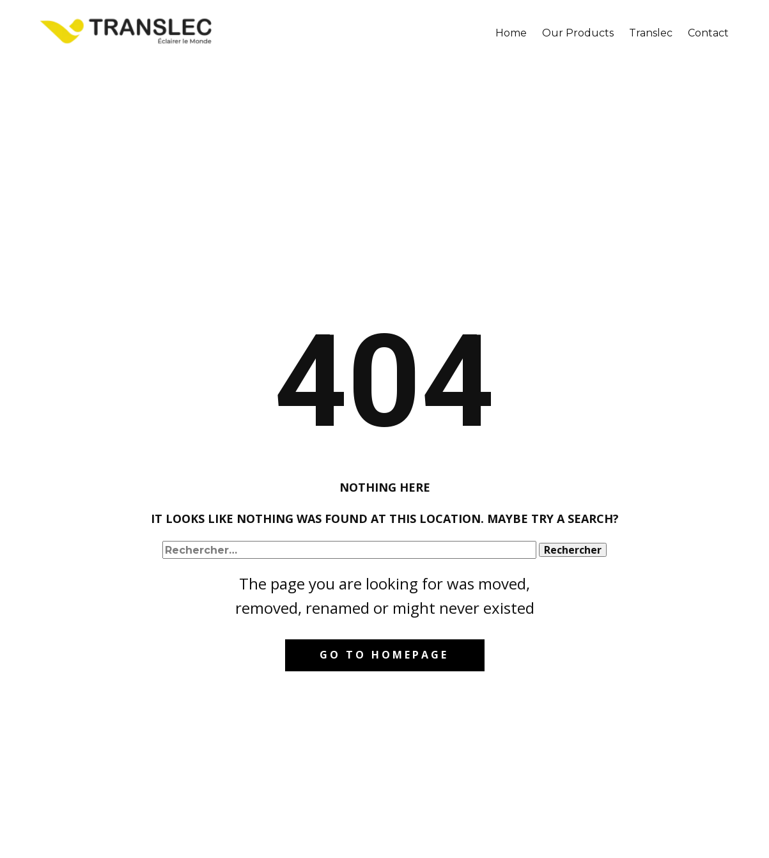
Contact (708, 33)
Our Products (578, 33)
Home (511, 33)
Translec (650, 33)
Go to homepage (384, 655)
